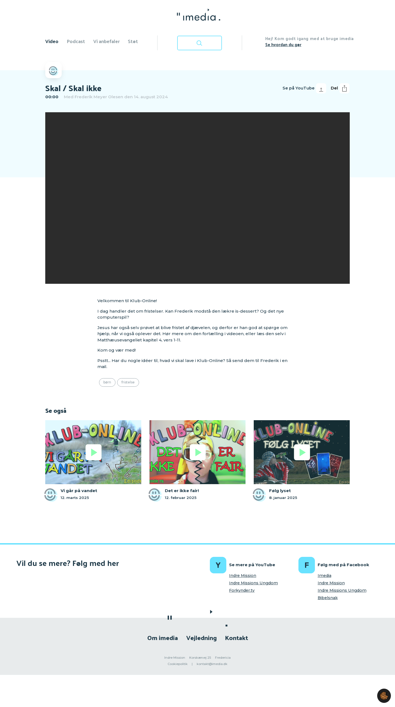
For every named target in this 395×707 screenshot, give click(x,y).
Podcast (76, 41)
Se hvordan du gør (283, 44)
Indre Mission (242, 575)
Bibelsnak (328, 597)
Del (340, 88)
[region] (197, 198)
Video (51, 41)
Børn (107, 382)
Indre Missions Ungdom (253, 582)
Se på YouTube (304, 88)
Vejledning (201, 637)
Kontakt (236, 637)
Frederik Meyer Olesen (99, 96)
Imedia (324, 575)
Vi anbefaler (106, 41)
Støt (133, 41)
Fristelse (128, 382)
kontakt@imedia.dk (212, 664)
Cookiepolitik (178, 664)
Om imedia (162, 637)
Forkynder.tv (242, 590)
